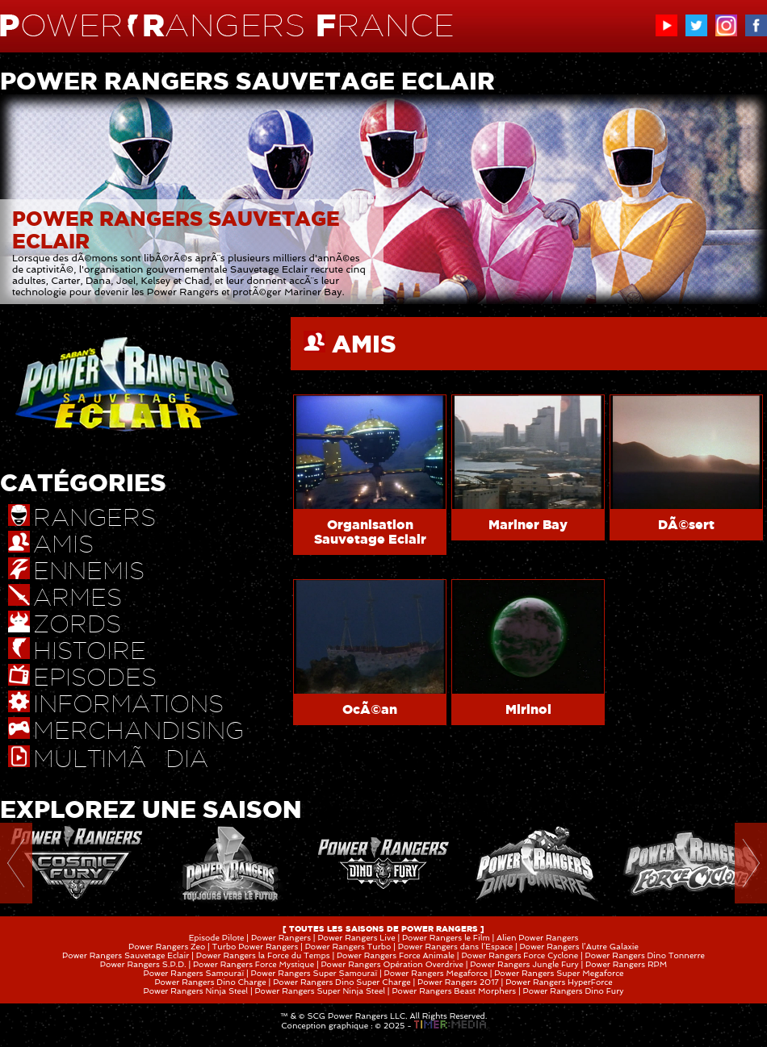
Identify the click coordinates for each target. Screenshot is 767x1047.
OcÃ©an (369, 709)
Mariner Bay (528, 524)
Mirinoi (528, 709)
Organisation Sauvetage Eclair (370, 531)
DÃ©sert (686, 524)
